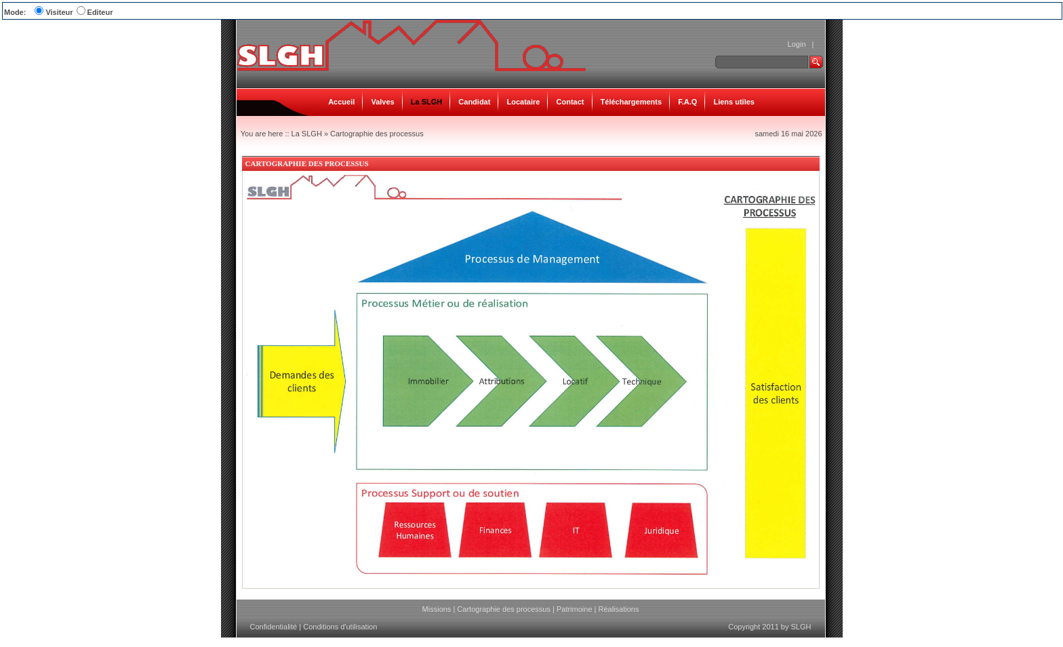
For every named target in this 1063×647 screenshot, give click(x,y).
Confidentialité (274, 627)
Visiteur (59, 12)
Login (797, 44)
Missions (437, 609)
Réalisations (618, 609)
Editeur (100, 12)
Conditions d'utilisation (340, 627)
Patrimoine (575, 609)
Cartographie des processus (377, 134)
